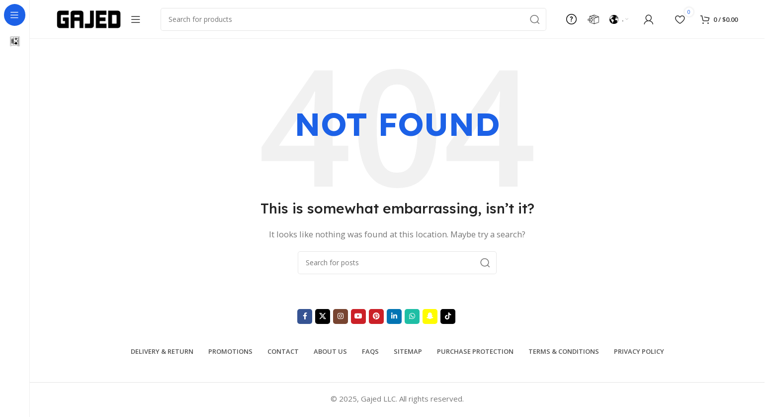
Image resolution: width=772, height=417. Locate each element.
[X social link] (322, 317)
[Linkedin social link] (394, 317)
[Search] (353, 19)
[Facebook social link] (304, 317)
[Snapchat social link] (430, 317)
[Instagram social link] (340, 317)
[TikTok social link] (447, 317)
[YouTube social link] (358, 317)
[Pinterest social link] (376, 317)
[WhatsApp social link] (412, 317)
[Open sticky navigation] (136, 20)
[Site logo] (89, 19)
